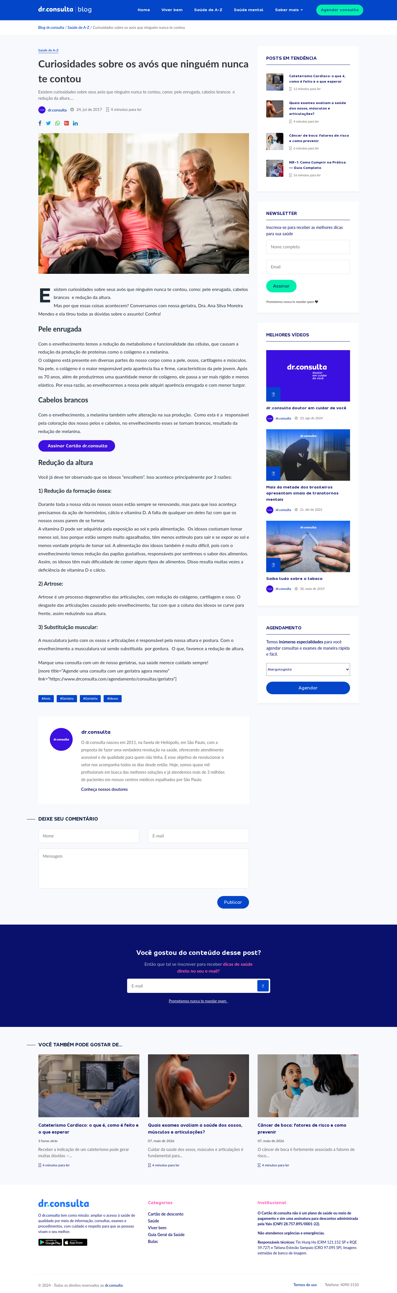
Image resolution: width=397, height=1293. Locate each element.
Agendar (308, 685)
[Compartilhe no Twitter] (48, 121)
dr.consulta (57, 107)
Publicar (233, 899)
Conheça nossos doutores (104, 786)
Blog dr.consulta (51, 25)
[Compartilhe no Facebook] (40, 121)
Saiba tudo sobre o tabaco (294, 576)
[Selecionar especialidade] (308, 667)
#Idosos (112, 696)
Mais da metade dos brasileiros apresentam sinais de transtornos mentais (302, 490)
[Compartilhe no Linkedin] (75, 121)
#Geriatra (67, 696)
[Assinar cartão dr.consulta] (76, 442)
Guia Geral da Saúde (166, 1232)
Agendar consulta (340, 8)
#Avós (46, 696)
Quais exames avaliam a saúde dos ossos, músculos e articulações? (317, 105)
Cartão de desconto (165, 1211)
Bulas (153, 1238)
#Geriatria (90, 696)
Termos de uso (305, 1282)
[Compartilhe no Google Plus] (66, 121)
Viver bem (172, 8)
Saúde (153, 1218)
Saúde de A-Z (208, 8)
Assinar (281, 283)
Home (144, 8)
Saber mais (287, 8)
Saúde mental (249, 8)
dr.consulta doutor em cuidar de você (306, 405)
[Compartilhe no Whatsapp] (57, 121)
